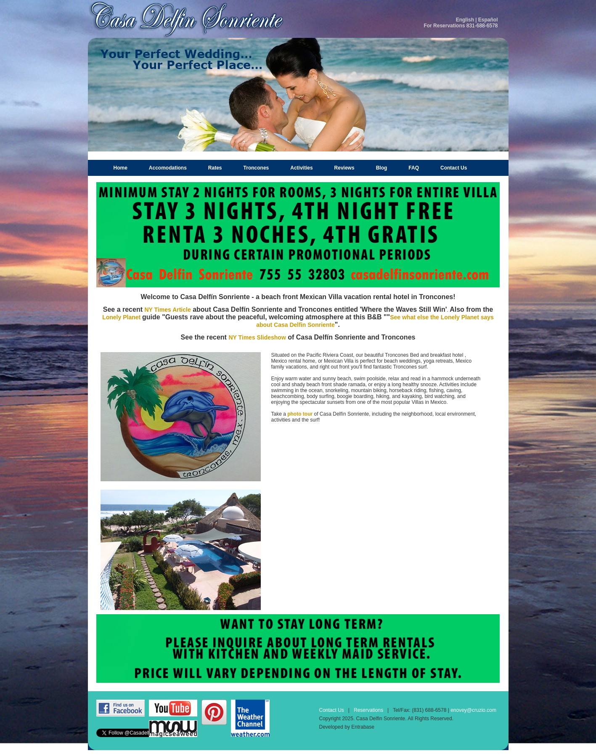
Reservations (368, 710)
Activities (301, 168)
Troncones (256, 168)
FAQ (413, 168)
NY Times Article (167, 309)
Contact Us (453, 168)
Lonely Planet (122, 317)
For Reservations (444, 26)
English (465, 20)
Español (488, 20)
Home (120, 168)
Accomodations (168, 168)
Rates (215, 168)
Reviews (344, 168)
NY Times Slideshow (257, 337)
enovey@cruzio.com (473, 710)
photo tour (300, 414)
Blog (381, 168)
